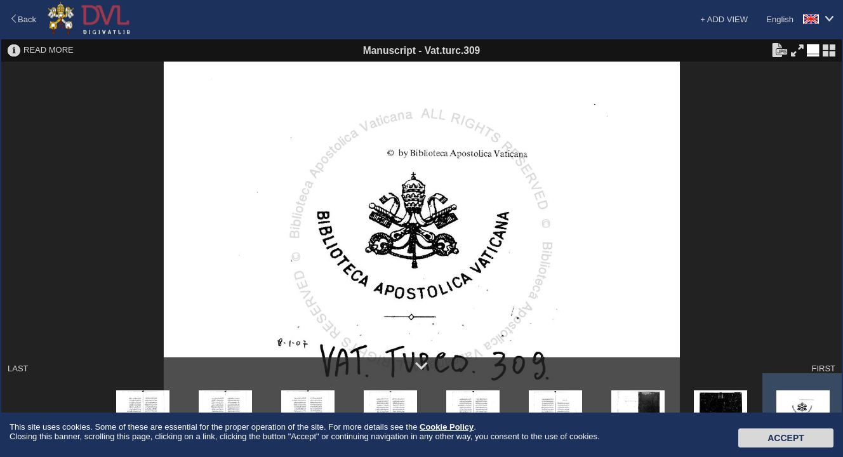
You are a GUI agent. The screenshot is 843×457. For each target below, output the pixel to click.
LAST (18, 368)
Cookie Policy (447, 427)
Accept (785, 438)
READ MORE (48, 50)
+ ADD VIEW (724, 19)
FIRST (823, 368)
